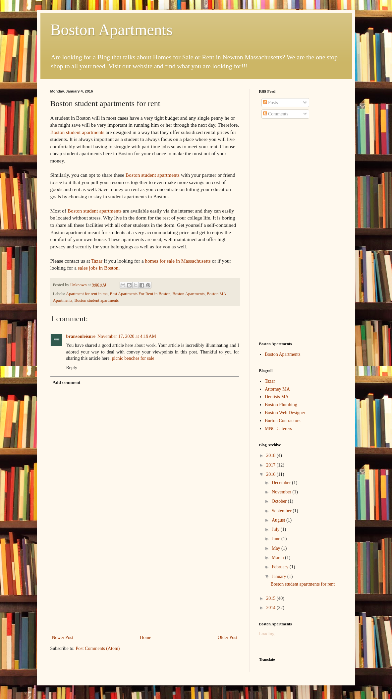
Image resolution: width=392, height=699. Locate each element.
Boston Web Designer (285, 412)
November (282, 491)
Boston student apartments (77, 132)
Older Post (228, 637)
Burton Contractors (283, 420)
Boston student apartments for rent (302, 584)
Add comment (67, 382)
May (276, 548)
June (276, 538)
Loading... (268, 633)
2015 (271, 598)
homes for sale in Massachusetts (177, 261)
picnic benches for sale (133, 358)
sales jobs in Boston (98, 268)
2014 (271, 607)
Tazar (96, 261)
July (276, 529)
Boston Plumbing (281, 404)
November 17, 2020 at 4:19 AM (126, 336)
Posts (270, 102)
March (278, 557)
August (279, 520)
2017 (271, 465)
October (280, 501)
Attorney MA (277, 389)
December (282, 482)
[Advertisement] (145, 583)
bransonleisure (80, 336)
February (281, 566)
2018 (271, 455)
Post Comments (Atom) (98, 648)
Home (145, 637)
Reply (71, 367)
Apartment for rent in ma (87, 293)
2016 (271, 474)
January (279, 576)
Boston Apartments (111, 29)
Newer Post (63, 637)
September (282, 510)
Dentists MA (277, 396)
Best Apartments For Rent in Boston (140, 293)
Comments (275, 113)
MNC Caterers (278, 428)
